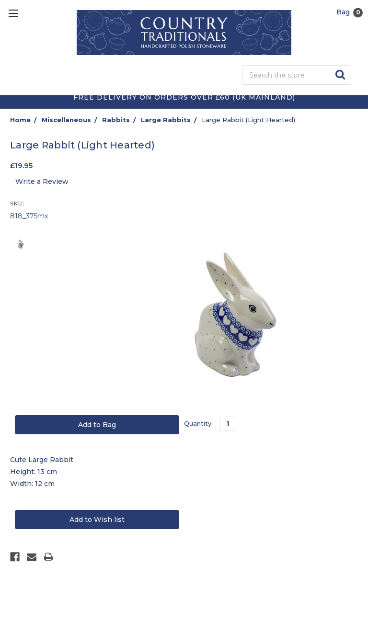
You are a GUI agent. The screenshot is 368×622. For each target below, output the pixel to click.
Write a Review (42, 181)
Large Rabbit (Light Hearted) (248, 120)
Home (20, 120)
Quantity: (198, 423)
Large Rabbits (166, 120)
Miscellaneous (66, 120)
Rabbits (116, 120)
